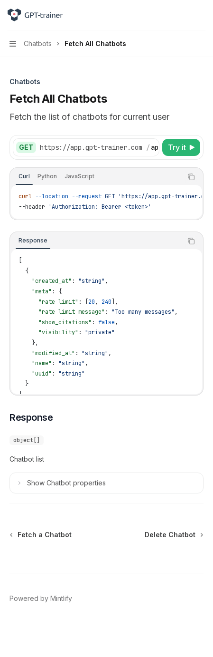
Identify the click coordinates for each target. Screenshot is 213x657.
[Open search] (182, 15)
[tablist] (96, 177)
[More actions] (200, 15)
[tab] (24, 176)
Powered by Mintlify (40, 598)
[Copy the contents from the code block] (191, 177)
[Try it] (181, 147)
